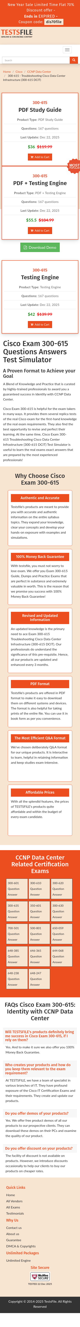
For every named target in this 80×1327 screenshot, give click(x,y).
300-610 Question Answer (36, 888)
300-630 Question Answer (58, 911)
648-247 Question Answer (36, 978)
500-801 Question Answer (36, 933)
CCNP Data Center (39, 71)
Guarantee (13, 1240)
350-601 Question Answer (36, 911)
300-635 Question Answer (13, 911)
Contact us (14, 1228)
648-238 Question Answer (13, 978)
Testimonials (15, 1213)
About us (12, 1234)
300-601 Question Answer (13, 888)
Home (7, 71)
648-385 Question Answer (13, 956)
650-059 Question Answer (58, 933)
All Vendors (14, 1201)
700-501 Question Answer (13, 933)
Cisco (19, 71)
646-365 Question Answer (36, 956)
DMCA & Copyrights (21, 1246)
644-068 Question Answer (58, 956)
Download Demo (40, 247)
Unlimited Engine (18, 1260)
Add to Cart (40, 157)
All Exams (13, 1207)
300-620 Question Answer (58, 888)
